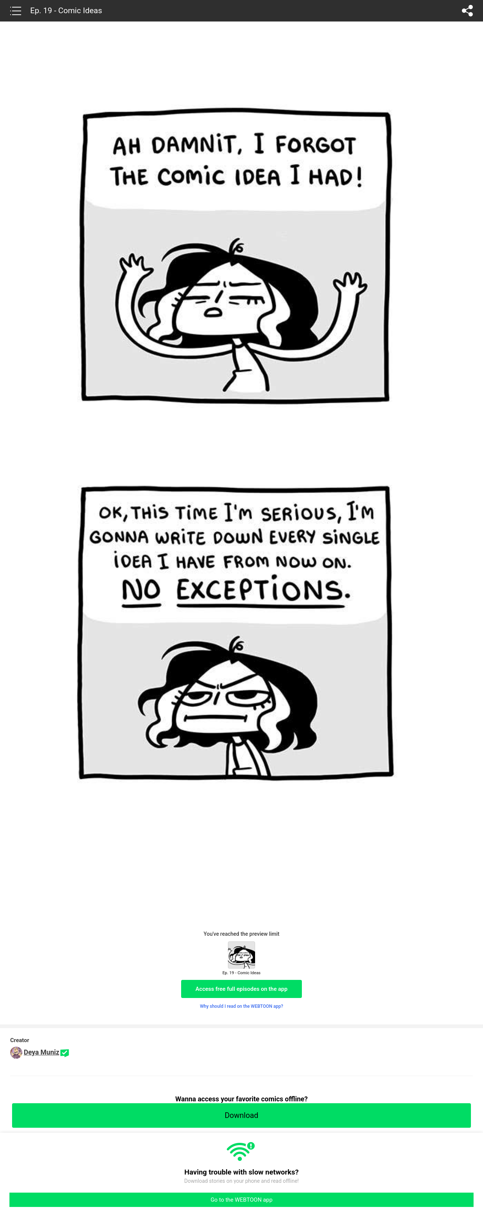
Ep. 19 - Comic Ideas (66, 10)
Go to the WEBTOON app (241, 1199)
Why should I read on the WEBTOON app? (241, 1006)
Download (241, 1115)
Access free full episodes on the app (241, 989)
